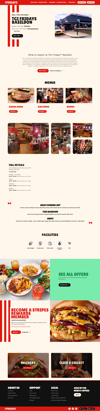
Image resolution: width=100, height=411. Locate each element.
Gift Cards (10, 397)
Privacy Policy (54, 393)
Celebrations (61, 2)
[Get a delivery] (28, 365)
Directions (27, 26)
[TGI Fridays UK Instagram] (73, 409)
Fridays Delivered (12, 395)
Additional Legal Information (59, 400)
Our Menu (34, 2)
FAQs (30, 390)
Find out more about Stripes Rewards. (21, 326)
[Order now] (71, 365)
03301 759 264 (17, 31)
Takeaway (72, 2)
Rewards (52, 2)
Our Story (10, 390)
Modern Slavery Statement (58, 397)
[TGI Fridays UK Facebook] (69, 409)
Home (14, 14)
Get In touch (32, 393)
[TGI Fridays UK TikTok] (76, 409)
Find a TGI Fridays (23, 14)
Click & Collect (12, 393)
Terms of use (54, 390)
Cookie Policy (54, 395)
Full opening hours (32, 28)
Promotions (43, 2)
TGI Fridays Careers (34, 397)
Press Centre (32, 395)
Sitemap (31, 400)
